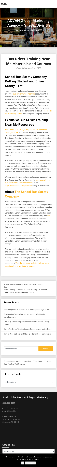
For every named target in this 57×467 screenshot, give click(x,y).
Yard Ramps (38, 361)
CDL (49, 216)
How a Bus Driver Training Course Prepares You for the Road (27, 329)
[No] (54, 460)
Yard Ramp (28, 361)
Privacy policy (30, 463)
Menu (4, 4)
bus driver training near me (24, 94)
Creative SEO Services (16, 364)
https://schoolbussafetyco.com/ (18, 185)
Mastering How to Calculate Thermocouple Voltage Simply (27, 310)
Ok (23, 463)
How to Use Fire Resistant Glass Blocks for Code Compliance (27, 334)
